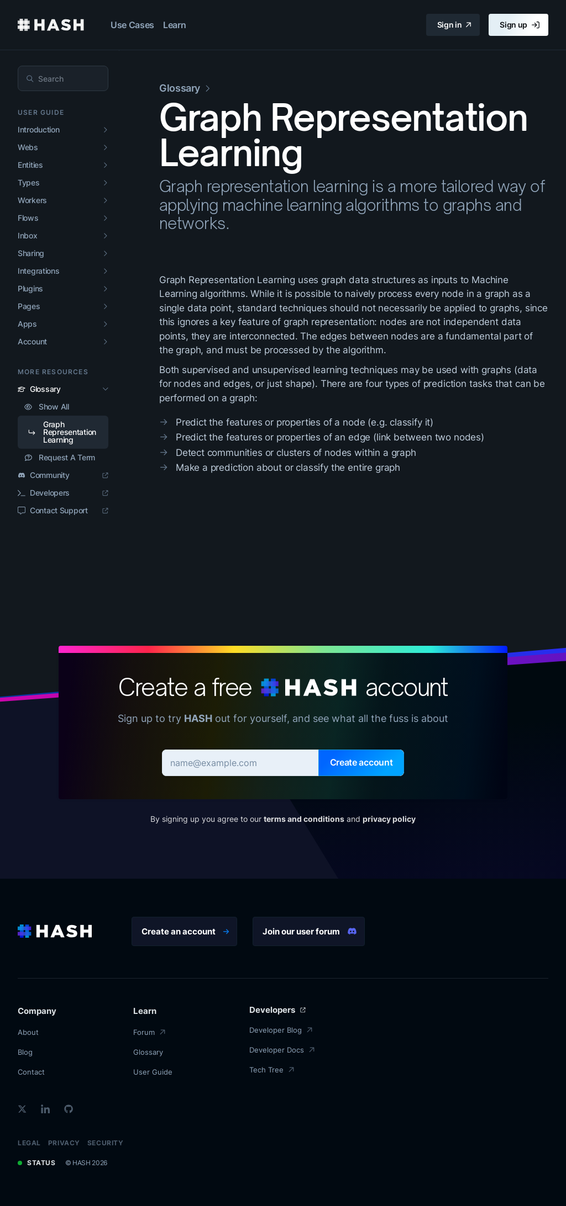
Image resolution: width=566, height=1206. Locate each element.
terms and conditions (304, 819)
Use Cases (132, 24)
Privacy (64, 1143)
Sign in (454, 24)
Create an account (185, 931)
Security (105, 1143)
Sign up (519, 24)
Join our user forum (310, 931)
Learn (174, 24)
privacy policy (389, 819)
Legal (29, 1143)
